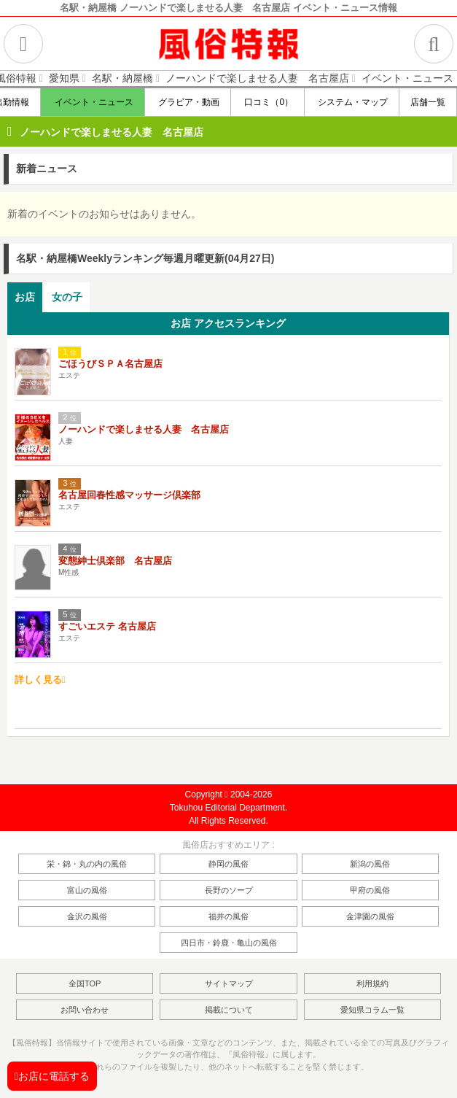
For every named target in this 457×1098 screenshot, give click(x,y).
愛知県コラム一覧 (372, 1009)
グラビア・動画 (187, 102)
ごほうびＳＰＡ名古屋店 (110, 363)
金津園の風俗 (370, 916)
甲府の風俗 (370, 890)
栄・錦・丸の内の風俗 (87, 863)
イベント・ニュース (92, 102)
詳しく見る (40, 679)
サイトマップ (229, 983)
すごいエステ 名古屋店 (107, 626)
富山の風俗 (87, 890)
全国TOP (85, 983)
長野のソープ (229, 890)
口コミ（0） (267, 102)
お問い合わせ (84, 1009)
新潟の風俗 (370, 863)
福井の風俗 (228, 916)
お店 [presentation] (25, 297)
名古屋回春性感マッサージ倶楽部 (129, 495)
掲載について (229, 1009)
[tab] (24, 297)
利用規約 (372, 983)
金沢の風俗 (87, 916)
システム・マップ (352, 102)
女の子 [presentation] (67, 297)
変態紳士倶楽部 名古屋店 (115, 560)
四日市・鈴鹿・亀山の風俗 (229, 942)
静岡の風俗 (228, 863)
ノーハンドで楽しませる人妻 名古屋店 (111, 132)
